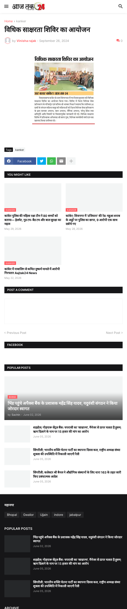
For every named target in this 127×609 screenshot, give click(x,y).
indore (58, 514)
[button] (6, 6)
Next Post (113, 333)
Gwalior (28, 514)
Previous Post (16, 333)
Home (8, 21)
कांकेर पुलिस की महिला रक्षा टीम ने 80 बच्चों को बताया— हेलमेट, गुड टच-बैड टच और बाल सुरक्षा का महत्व (32, 219)
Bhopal (12, 514)
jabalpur (75, 514)
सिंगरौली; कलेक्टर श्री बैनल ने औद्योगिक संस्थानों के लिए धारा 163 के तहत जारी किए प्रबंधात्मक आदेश (77, 474)
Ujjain (44, 514)
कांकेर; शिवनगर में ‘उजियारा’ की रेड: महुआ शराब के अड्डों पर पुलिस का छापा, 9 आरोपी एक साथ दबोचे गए (93, 219)
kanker (21, 21)
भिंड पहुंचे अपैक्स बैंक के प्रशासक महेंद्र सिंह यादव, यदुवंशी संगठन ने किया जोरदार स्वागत (77, 539)
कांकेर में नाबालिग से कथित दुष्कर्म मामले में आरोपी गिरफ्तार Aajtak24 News (32, 271)
